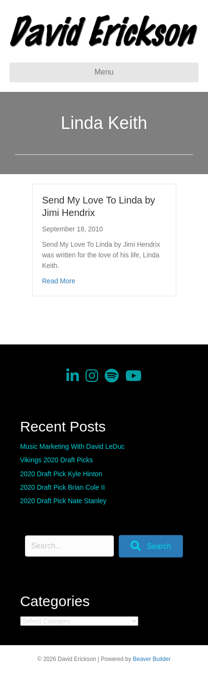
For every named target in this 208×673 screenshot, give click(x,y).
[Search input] (69, 546)
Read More (58, 281)
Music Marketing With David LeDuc (72, 446)
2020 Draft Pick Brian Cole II (62, 487)
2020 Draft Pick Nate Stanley (63, 501)
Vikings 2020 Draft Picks (56, 460)
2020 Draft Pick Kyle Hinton (61, 474)
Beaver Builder (152, 659)
